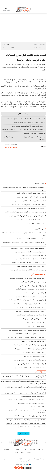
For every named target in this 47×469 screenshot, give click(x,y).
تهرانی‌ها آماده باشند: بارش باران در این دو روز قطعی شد (28, 304)
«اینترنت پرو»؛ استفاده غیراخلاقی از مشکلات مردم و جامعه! (28, 262)
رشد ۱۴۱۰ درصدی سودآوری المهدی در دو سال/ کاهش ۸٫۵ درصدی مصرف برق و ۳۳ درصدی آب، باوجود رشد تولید (23, 382)
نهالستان (43, 423)
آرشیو (22, 452)
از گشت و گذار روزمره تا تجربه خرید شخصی (32, 396)
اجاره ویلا (26, 420)
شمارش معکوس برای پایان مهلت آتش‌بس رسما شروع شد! (28, 201)
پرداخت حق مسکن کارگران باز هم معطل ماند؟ (31, 282)
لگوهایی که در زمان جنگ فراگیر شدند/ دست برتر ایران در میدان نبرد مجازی (22, 129)
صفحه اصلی (42, 44)
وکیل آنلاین (42, 420)
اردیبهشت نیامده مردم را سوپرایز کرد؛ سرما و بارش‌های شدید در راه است (24, 212)
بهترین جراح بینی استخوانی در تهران (36, 427)
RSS (16, 452)
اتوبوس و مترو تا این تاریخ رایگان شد (34, 356)
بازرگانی (41, 372)
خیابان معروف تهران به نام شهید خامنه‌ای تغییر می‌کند (29, 259)
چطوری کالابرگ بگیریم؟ (37, 406)
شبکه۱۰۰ (40, 449)
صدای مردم (16, 449)
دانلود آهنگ (10, 420)
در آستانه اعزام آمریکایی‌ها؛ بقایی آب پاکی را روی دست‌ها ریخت (27, 248)
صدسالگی (32, 449)
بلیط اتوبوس (22, 427)
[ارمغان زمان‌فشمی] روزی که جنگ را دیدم (33, 255)
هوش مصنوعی (34, 420)
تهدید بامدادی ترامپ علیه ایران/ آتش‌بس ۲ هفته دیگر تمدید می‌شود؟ (25, 216)
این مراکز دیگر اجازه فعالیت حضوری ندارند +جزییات (30, 197)
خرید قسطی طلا (19, 420)
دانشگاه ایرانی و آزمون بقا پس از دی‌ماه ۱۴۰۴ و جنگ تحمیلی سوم (26, 330)
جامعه (35, 44)
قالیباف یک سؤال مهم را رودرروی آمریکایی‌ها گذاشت (30, 289)
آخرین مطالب (39, 274)
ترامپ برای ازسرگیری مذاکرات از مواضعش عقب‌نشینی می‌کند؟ (27, 270)
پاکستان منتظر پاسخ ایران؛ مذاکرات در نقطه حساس (30, 333)
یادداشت (6, 449)
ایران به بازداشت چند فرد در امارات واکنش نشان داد (30, 364)
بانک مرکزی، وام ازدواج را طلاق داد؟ (33, 133)
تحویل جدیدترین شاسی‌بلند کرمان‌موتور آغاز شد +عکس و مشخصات (25, 399)
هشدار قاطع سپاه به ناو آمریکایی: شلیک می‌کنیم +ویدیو (27, 126)
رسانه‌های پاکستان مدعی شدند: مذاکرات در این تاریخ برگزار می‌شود (24, 118)
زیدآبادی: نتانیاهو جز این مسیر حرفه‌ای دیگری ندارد (30, 297)
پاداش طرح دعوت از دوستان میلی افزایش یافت (31, 403)
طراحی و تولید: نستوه (23, 464)
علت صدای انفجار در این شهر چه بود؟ (33, 319)
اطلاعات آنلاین (23, 9)
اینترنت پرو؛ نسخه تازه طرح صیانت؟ (34, 293)
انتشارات (29, 452)
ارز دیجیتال (9, 423)
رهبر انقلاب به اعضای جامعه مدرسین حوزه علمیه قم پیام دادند (27, 278)
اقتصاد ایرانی (24, 423)
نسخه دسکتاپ (23, 433)
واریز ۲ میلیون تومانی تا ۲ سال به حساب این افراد (30, 193)
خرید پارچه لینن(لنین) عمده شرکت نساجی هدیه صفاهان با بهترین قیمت (23, 393)
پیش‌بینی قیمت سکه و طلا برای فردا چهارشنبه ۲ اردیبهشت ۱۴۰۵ (26, 300)
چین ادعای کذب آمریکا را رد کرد (35, 223)
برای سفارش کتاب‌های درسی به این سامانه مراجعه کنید (29, 360)
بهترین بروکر (17, 423)
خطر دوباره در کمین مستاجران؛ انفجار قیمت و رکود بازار (29, 349)
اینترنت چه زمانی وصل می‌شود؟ (35, 326)
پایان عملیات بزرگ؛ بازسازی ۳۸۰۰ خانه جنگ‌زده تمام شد (28, 345)
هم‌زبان (24, 449)
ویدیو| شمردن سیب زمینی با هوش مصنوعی (32, 286)
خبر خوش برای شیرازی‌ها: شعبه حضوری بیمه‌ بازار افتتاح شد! (27, 416)
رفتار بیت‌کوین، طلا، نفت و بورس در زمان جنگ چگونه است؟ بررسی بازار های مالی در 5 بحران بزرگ (24, 377)
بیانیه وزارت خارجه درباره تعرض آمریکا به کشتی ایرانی (29, 208)
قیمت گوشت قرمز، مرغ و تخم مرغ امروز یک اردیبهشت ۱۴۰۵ (28, 204)
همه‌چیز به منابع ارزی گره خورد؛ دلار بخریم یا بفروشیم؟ (28, 122)
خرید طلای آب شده (34, 423)
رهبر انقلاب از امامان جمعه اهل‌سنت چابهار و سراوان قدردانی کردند (26, 337)
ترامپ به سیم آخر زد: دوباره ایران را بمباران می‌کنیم (30, 219)
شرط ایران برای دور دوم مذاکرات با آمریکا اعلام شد (30, 315)
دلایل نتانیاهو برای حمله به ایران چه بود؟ (32, 341)
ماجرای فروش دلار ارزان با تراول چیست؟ (33, 352)
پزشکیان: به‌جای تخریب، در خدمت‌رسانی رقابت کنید (30, 311)
